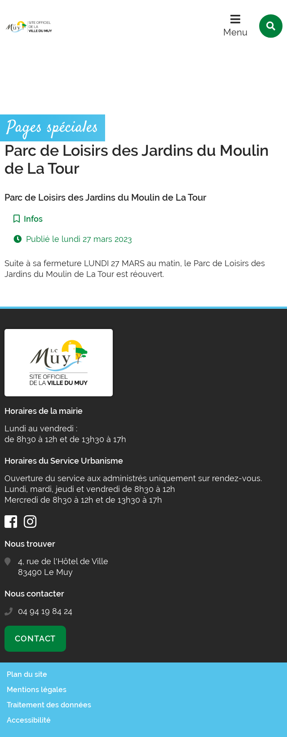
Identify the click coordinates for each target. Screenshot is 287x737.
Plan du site (27, 674)
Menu (235, 32)
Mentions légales (36, 689)
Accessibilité (29, 720)
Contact (35, 638)
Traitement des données (49, 705)
